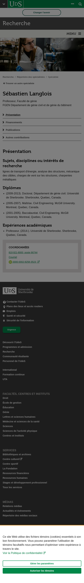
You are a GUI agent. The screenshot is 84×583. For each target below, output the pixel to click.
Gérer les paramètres (42, 563)
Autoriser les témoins (42, 570)
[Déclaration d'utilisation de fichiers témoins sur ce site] (42, 554)
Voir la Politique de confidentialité (22, 553)
